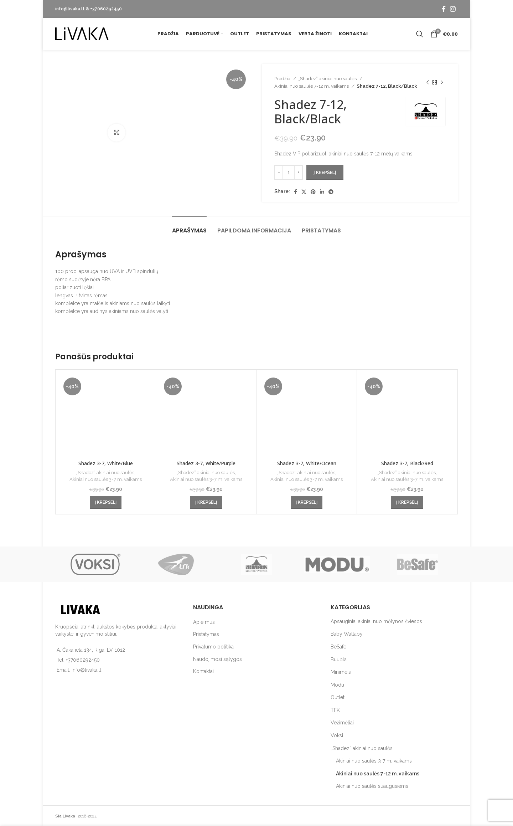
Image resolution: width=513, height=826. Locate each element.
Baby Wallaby (347, 634)
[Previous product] (427, 82)
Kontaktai (203, 671)
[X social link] (304, 191)
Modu (337, 685)
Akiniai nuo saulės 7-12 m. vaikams (312, 86)
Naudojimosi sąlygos (217, 659)
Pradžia (282, 78)
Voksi (337, 735)
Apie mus (204, 622)
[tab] (189, 227)
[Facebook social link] (444, 9)
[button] (105, 502)
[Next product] (441, 82)
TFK (335, 710)
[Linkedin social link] (322, 191)
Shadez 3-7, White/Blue (105, 463)
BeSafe (338, 647)
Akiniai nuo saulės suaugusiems (372, 786)
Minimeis (341, 672)
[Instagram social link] (453, 9)
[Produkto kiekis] (288, 172)
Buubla (339, 659)
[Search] (420, 34)
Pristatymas (206, 634)
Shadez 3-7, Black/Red (407, 463)
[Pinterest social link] (313, 191)
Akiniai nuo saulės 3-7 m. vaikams (105, 479)
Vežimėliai (342, 722)
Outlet (337, 697)
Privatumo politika (213, 647)
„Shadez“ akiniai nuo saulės (328, 78)
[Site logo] (82, 33)
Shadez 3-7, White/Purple (206, 463)
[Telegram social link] (331, 191)
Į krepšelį (325, 172)
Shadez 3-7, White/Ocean (306, 463)
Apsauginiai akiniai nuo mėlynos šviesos (376, 621)
